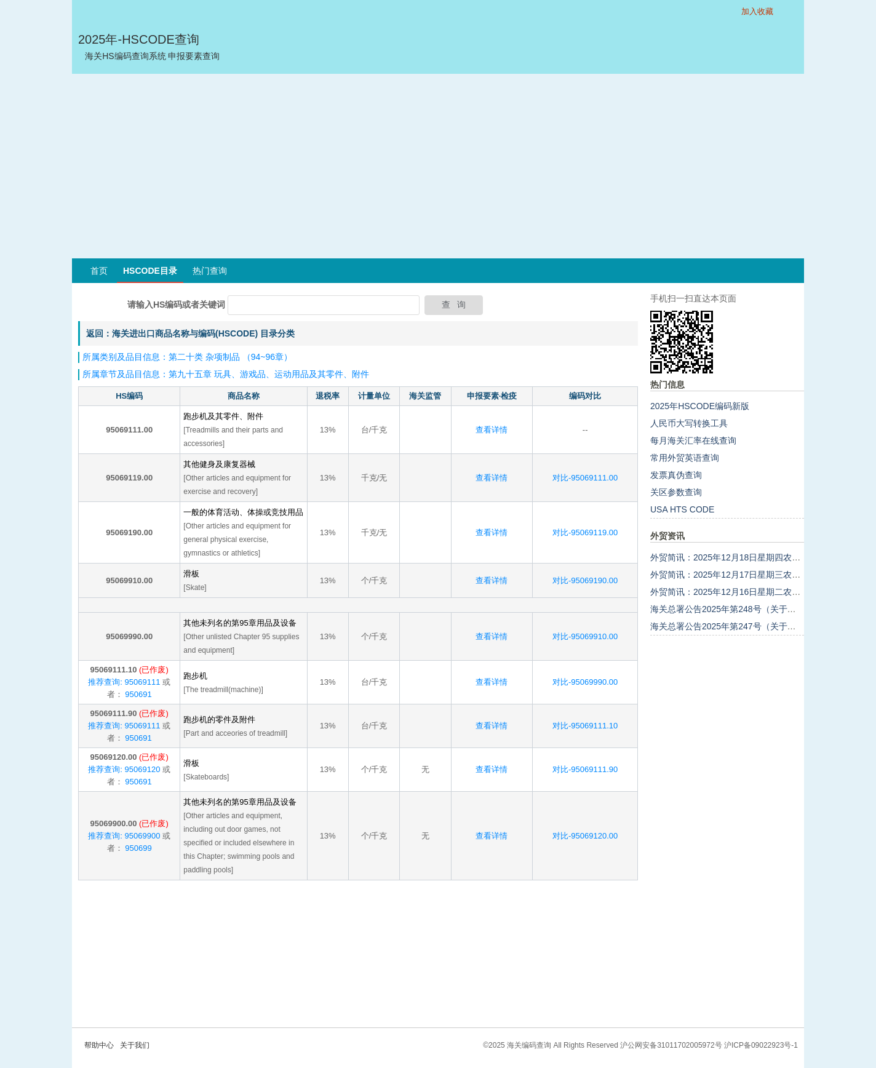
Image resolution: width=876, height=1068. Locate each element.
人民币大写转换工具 (689, 423)
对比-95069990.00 (585, 682)
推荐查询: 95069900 (124, 835)
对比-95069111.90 (585, 769)
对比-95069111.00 (585, 477)
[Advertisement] (438, 166)
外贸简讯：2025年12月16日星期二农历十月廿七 (742, 592)
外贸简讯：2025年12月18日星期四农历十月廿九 (742, 557)
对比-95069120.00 (585, 835)
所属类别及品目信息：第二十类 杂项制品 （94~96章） (187, 357)
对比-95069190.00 (585, 580)
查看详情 (492, 429)
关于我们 (134, 1045)
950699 (137, 848)
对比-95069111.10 (585, 725)
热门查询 (210, 271)
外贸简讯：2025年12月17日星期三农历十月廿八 (742, 575)
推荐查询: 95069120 (124, 769)
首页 (99, 271)
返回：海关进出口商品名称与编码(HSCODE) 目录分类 (190, 333)
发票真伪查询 (676, 475)
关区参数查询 (676, 492)
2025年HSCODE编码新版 (699, 406)
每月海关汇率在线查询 (693, 440)
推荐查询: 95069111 (124, 682)
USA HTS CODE (682, 509)
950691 (137, 694)
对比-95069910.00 (585, 636)
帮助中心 (99, 1045)
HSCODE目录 (150, 271)
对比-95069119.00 (585, 532)
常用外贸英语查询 (684, 458)
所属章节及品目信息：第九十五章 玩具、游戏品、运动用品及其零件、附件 (225, 374)
